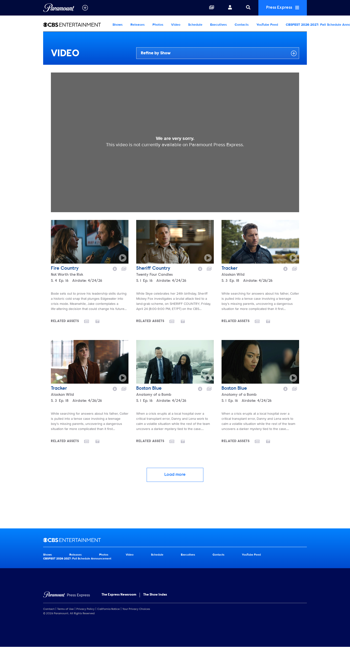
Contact (49, 609)
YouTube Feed (267, 25)
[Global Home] (58, 7)
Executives (218, 25)
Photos (157, 25)
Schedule (195, 25)
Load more (175, 475)
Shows (117, 25)
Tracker (230, 268)
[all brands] (85, 8)
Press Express (282, 7)
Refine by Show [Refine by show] (219, 53)
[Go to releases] (89, 321)
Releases (137, 25)
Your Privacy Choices (136, 609)
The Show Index (155, 595)
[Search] (248, 8)
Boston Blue (149, 388)
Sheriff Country (153, 268)
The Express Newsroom (119, 595)
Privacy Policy (85, 609)
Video (175, 25)
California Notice (108, 609)
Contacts (242, 25)
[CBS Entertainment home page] (175, 540)
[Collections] (211, 8)
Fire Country (65, 268)
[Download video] (115, 268)
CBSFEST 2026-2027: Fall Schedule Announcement (77, 558)
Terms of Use (65, 609)
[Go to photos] (100, 321)
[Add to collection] (123, 268)
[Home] (66, 595)
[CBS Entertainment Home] (76, 25)
